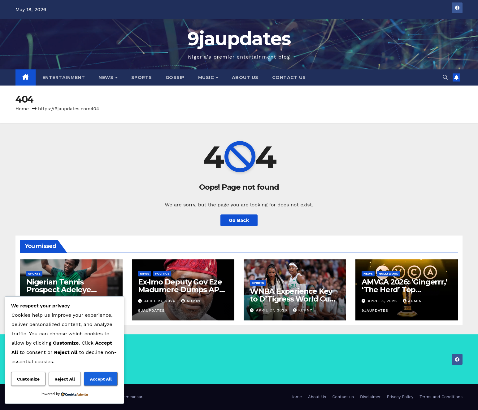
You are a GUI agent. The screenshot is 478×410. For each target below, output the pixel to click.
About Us (245, 77)
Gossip (175, 77)
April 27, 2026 (160, 301)
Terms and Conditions (441, 397)
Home (22, 109)
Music (206, 77)
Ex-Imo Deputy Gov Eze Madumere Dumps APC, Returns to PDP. (182, 289)
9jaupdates (239, 38)
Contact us (289, 77)
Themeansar (130, 397)
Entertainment (63, 77)
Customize (28, 379)
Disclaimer (370, 397)
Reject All (64, 379)
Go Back (239, 220)
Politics (162, 273)
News (106, 77)
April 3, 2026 (383, 301)
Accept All (100, 379)
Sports (141, 77)
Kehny (302, 310)
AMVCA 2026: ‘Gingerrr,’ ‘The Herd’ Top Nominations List (404, 289)
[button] (445, 77)
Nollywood (388, 273)
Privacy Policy (400, 397)
